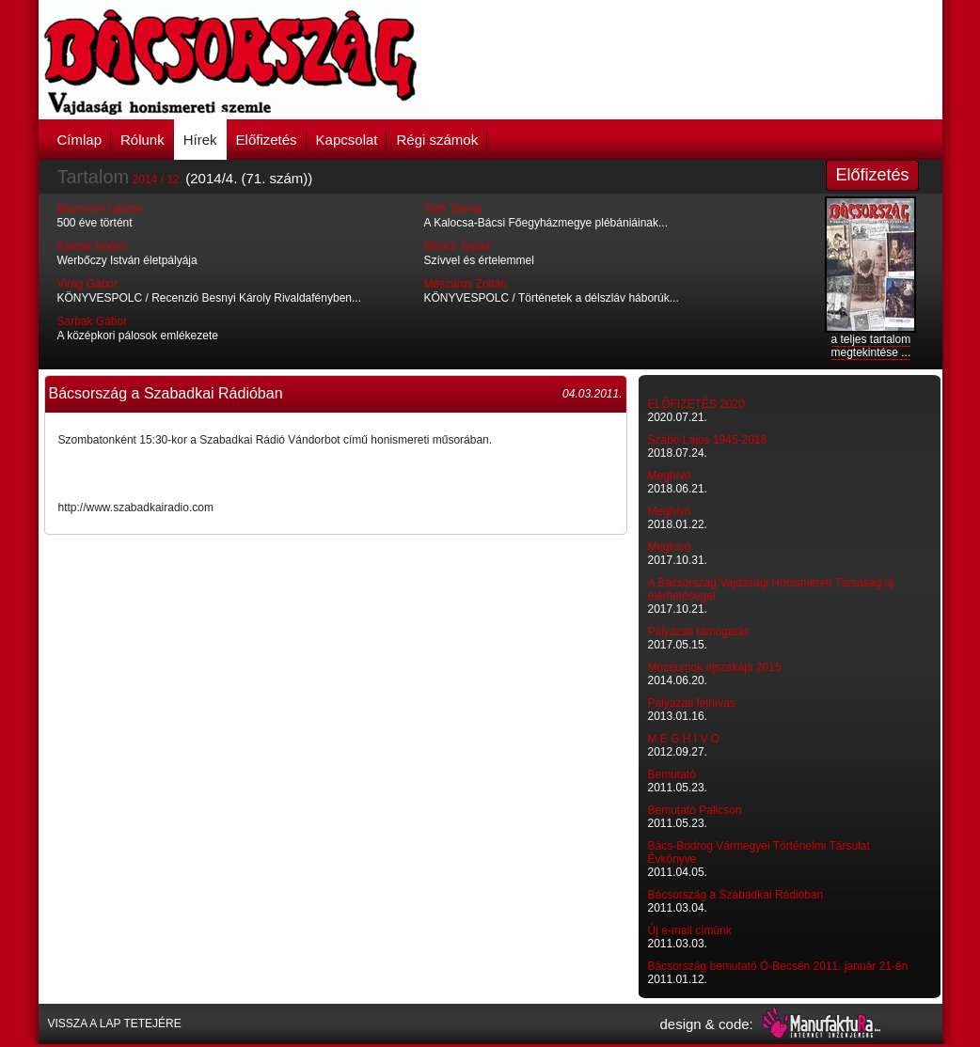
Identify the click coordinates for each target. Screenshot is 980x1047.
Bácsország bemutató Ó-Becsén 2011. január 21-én (778, 966)
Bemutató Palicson (695, 810)
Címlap (80, 140)
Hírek (200, 140)
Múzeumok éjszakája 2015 (715, 667)
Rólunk (142, 140)
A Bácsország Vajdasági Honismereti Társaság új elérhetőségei (771, 589)
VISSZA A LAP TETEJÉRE (115, 1023)
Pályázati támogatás (699, 631)
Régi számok (437, 140)
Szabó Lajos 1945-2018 (707, 439)
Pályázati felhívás (691, 703)
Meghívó (669, 475)
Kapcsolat (347, 140)
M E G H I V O (684, 738)
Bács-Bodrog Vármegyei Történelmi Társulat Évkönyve (759, 852)
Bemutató (672, 774)
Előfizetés (266, 140)
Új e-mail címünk (690, 930)
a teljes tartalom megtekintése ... (871, 346)
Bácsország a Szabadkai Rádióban (736, 894)
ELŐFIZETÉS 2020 (696, 404)
